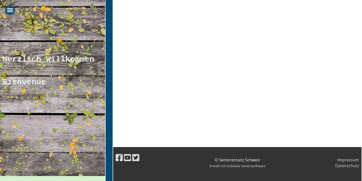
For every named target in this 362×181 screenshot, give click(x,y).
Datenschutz (347, 165)
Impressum (348, 160)
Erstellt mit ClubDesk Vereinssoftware (237, 166)
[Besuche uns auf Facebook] (119, 157)
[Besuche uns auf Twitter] (135, 157)
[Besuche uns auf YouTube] (127, 157)
